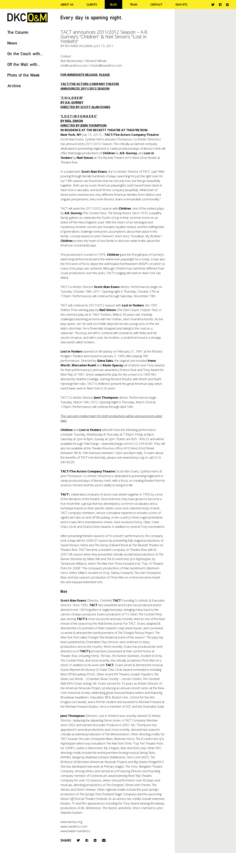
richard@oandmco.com (106, 65)
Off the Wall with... (23, 64)
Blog (113, 4)
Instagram (227, 4)
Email (104, 840)
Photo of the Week (23, 74)
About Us (66, 4)
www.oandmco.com (73, 826)
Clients (92, 4)
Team (133, 4)
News (12, 42)
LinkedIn (95, 840)
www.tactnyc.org (133, 457)
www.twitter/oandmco (75, 831)
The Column (18, 32)
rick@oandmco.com (74, 65)
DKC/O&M (27, 17)
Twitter (212, 4)
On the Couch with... (25, 53)
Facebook (220, 4)
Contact (156, 4)
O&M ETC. (182, 4)
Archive (14, 85)
